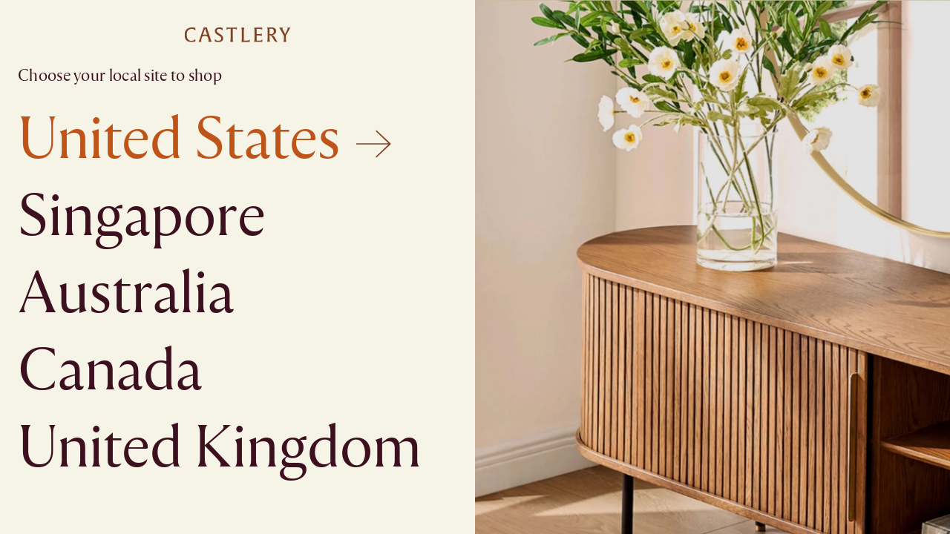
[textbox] (475, 267)
